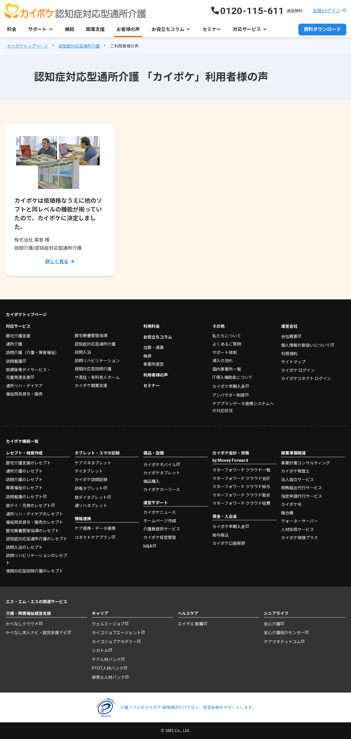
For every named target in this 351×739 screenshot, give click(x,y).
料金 (11, 29)
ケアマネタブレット (93, 463)
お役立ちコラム (157, 337)
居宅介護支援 (18, 336)
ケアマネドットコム (282, 641)
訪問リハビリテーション (97, 360)
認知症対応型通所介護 (95, 344)
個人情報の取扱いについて (305, 345)
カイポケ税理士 (295, 471)
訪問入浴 (83, 352)
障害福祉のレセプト (24, 487)
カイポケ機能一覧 (22, 441)
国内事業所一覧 (226, 369)
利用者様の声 (155, 375)
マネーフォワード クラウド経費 (241, 503)
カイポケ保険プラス (299, 537)
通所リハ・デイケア (24, 386)
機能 (69, 29)
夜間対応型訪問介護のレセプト (34, 571)
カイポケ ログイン (298, 370)
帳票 (147, 356)
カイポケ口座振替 (228, 543)
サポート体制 (224, 352)
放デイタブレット (91, 497)
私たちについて (226, 336)
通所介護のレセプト (24, 471)
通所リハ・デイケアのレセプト (34, 514)
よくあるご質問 (226, 344)
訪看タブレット (89, 488)
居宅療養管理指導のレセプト (32, 530)
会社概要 (289, 336)
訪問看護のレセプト (24, 497)
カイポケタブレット (161, 473)
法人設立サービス (297, 479)
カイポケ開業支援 (91, 385)
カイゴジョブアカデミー (114, 641)
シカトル (100, 650)
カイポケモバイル (159, 464)
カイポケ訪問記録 (91, 479)
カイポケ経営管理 (159, 537)
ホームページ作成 (159, 520)
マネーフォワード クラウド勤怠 (241, 495)
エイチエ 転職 (190, 624)
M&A (147, 546)
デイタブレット (89, 471)
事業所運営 (153, 364)
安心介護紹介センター (284, 632)
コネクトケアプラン (93, 537)
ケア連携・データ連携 (95, 528)
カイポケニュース (159, 512)
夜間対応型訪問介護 (93, 369)
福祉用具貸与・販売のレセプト (34, 522)
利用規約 (289, 353)
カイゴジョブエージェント (116, 632)
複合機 (287, 513)
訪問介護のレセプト (24, 479)
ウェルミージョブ (108, 624)
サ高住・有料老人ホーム (97, 377)
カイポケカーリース (161, 489)
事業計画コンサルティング (305, 463)
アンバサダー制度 (228, 395)
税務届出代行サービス (301, 487)
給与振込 (220, 535)
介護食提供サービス (161, 529)
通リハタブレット (91, 505)
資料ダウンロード (322, 29)
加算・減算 (153, 347)
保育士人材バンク (108, 677)
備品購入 (151, 481)
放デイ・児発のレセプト (28, 505)
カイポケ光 (291, 504)
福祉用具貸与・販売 (24, 394)
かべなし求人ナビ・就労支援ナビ (36, 632)
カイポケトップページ (26, 314)
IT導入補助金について (232, 377)
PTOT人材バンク (107, 668)
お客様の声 (128, 29)
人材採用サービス (297, 529)
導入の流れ (222, 360)
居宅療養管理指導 (91, 335)
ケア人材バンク (106, 659)
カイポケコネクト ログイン (306, 378)
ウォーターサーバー (299, 521)
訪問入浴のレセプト (24, 547)
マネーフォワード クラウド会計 (241, 478)
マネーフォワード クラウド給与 (241, 486)
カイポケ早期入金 (228, 386)
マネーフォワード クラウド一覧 (241, 470)
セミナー (211, 29)
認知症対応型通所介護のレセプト (36, 539)
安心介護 (272, 624)
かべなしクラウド (22, 624)
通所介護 (14, 344)
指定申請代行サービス (301, 496)
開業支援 (95, 29)
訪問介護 (32, 352)
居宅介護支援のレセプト (28, 463)
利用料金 (151, 326)
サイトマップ (293, 362)
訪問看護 (14, 361)
